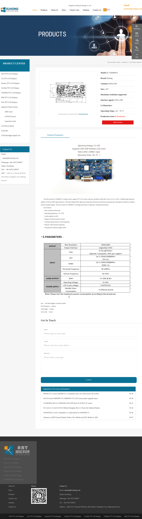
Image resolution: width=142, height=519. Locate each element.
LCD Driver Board (7, 126)
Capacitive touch (10, 121)
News (64, 10)
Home (35, 10)
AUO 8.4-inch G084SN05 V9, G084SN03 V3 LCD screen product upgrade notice (70, 398)
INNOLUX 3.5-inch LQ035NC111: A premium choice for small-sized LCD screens (71, 394)
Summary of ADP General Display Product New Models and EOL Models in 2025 (70, 417)
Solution (86, 10)
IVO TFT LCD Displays (9, 102)
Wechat (33, 486)
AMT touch (8, 112)
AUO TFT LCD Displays (9, 74)
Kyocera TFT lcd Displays (12, 467)
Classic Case (74, 10)
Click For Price (117, 122)
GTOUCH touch (10, 116)
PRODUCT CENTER (14, 63)
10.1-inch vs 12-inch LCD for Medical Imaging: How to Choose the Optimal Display (71, 408)
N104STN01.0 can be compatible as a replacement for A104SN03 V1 (66, 413)
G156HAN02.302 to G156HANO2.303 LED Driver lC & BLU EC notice (67, 403)
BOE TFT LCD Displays (9, 97)
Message (47, 353)
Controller (4, 131)
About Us (54, 10)
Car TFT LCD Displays (9, 78)
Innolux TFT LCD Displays (10, 83)
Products (44, 10)
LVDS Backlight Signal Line (10, 135)
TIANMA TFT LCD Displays (11, 93)
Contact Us (97, 10)
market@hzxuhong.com (133, 9)
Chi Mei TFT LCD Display (10, 88)
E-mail (46, 341)
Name (46, 329)
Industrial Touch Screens (9, 107)
